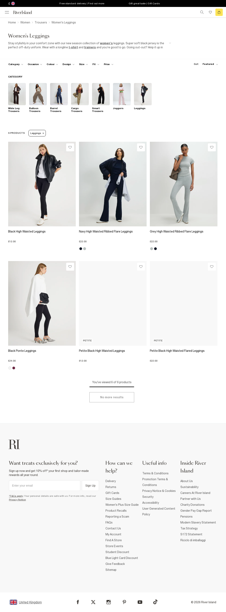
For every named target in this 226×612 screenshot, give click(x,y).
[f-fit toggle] (96, 64)
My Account (113, 534)
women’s (106, 43)
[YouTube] (140, 602)
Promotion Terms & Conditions (155, 482)
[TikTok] (155, 601)
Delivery (110, 481)
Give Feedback (115, 564)
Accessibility (150, 502)
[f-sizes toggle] (83, 64)
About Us (186, 481)
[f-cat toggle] (16, 64)
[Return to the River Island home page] (25, 12)
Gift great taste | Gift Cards (144, 3)
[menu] (7, 12)
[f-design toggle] (68, 64)
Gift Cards (112, 493)
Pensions (186, 516)
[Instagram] (108, 602)
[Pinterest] (124, 602)
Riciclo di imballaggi (193, 540)
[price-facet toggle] (108, 64)
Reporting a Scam (117, 516)
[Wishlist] (70, 147)
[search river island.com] (202, 12)
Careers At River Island (195, 493)
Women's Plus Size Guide (122, 504)
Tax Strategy (189, 528)
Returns (110, 487)
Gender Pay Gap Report (196, 510)
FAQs (109, 522)
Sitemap (110, 569)
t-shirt (73, 47)
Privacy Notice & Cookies (159, 490)
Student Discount (117, 552)
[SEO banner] (89, 45)
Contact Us (113, 528)
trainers (90, 47)
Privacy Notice (17, 499)
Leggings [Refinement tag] (37, 133)
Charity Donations (192, 504)
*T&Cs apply (16, 496)
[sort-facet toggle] (205, 64)
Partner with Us (190, 498)
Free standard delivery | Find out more (81, 3)
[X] (93, 602)
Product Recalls (116, 510)
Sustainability (189, 487)
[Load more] (111, 397)
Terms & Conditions (155, 473)
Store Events (114, 546)
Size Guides (113, 498)
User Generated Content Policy (158, 511)
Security (148, 496)
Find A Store (113, 540)
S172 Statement (191, 534)
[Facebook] (78, 602)
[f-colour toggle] (52, 64)
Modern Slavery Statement (198, 522)
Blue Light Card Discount (121, 558)
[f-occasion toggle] (35, 64)
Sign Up (90, 485)
